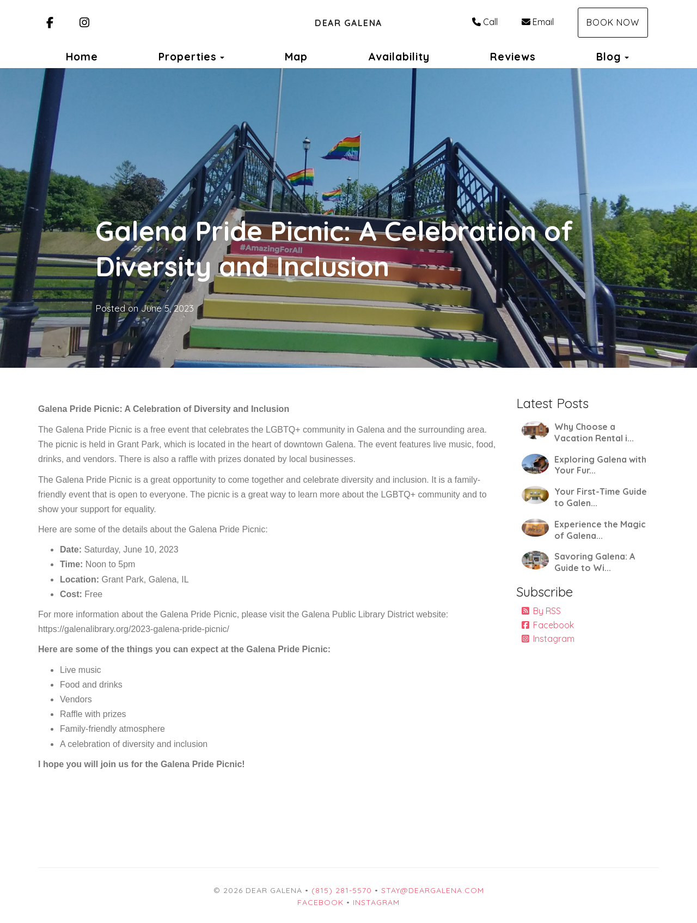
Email (538, 21)
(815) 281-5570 (341, 890)
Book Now (612, 22)
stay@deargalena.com (432, 890)
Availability (399, 56)
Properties (187, 56)
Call (485, 21)
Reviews (513, 56)
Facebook (548, 625)
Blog (608, 56)
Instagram (548, 638)
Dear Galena (348, 22)
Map (296, 56)
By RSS (541, 610)
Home (82, 56)
